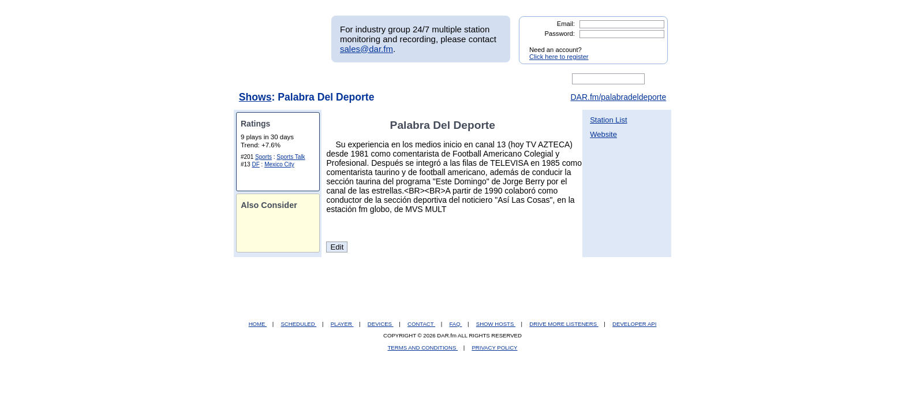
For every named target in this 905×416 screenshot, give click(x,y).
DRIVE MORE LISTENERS (563, 324)
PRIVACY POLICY (494, 347)
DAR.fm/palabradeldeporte (618, 97)
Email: (566, 23)
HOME (258, 324)
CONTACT (421, 324)
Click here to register (559, 56)
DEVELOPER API (634, 324)
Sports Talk (290, 157)
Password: (560, 33)
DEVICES (381, 324)
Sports (263, 157)
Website (603, 134)
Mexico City (279, 164)
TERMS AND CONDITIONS (423, 347)
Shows (255, 97)
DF (255, 164)
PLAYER (342, 324)
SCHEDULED (298, 324)
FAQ (456, 324)
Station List (608, 120)
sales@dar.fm (366, 49)
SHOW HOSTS (495, 324)
